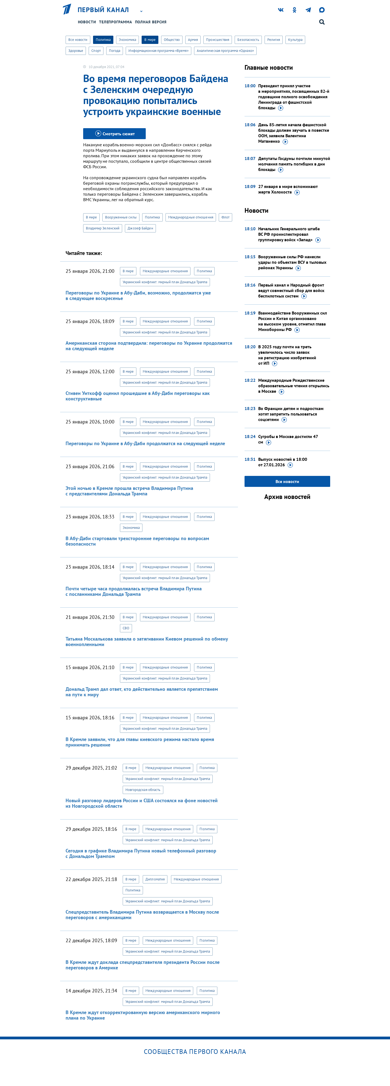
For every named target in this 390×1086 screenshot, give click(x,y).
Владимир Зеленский (103, 228)
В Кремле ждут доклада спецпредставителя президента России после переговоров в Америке (143, 965)
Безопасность (248, 39)
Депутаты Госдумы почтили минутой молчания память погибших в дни (294, 164)
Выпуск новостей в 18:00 (282, 462)
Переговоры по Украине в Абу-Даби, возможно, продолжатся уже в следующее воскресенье (138, 295)
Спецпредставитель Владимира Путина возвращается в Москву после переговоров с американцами (142, 915)
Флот (225, 217)
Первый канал (103, 10)
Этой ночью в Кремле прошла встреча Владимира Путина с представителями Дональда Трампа (129, 491)
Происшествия (217, 39)
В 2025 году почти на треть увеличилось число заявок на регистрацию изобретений (287, 355)
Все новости (78, 39)
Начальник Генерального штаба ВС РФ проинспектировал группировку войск (289, 234)
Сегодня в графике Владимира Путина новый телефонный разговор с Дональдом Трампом (141, 853)
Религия (273, 39)
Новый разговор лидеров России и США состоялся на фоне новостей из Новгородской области (142, 803)
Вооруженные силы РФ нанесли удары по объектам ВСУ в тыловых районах (292, 262)
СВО (126, 628)
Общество (172, 39)
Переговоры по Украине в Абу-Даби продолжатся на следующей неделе (145, 443)
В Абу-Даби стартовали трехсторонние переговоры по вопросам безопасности (137, 541)
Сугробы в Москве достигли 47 (288, 439)
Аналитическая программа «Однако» (225, 50)
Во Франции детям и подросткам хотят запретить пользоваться (291, 414)
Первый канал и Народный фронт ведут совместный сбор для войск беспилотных (291, 290)
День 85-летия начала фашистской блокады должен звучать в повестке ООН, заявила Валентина (293, 133)
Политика (103, 39)
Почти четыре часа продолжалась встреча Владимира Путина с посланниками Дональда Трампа (134, 591)
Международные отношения (190, 217)
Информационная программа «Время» (158, 50)
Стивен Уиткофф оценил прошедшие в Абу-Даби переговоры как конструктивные (138, 396)
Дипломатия (155, 879)
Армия (193, 39)
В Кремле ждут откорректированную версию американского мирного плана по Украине (143, 1015)
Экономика (127, 39)
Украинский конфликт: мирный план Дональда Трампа (165, 282)
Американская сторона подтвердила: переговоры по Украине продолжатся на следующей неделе (149, 346)
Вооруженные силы (121, 217)
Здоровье (75, 50)
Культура (295, 39)
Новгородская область (143, 789)
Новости (87, 21)
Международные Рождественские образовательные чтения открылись (293, 385)
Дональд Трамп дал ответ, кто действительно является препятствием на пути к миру (142, 692)
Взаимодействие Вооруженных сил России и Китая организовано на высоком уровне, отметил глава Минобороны (292, 321)
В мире (150, 39)
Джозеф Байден (140, 228)
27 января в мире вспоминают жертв (288, 189)
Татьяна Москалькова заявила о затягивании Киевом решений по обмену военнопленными (147, 641)
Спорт (96, 50)
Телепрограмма (115, 21)
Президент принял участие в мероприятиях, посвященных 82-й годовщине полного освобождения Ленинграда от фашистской (293, 97)
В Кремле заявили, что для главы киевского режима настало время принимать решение (140, 742)
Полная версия (151, 21)
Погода (114, 50)
